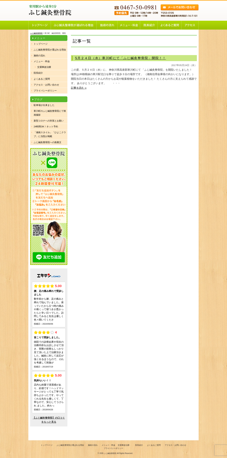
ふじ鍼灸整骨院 (110, 453)
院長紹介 (38, 73)
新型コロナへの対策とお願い (49, 120)
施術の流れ (39, 55)
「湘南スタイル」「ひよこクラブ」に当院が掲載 (50, 134)
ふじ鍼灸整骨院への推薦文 (47, 142)
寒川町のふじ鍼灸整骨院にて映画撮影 (50, 113)
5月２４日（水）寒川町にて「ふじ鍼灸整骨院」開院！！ (120, 58)
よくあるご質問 (42, 79)
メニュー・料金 (42, 61)
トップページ (41, 44)
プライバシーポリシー (45, 90)
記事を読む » (79, 87)
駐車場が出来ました (44, 105)
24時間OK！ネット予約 (46, 126)
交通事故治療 (44, 67)
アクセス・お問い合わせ (46, 84)
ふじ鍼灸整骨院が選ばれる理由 (50, 49)
